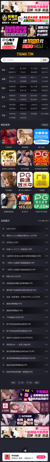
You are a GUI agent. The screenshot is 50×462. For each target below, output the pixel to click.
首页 (13, 383)
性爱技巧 (44, 108)
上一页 (20, 383)
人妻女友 (34, 105)
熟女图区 (34, 99)
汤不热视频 (45, 114)
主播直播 (34, 81)
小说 (3, 106)
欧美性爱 (44, 86)
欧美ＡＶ (34, 77)
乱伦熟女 (34, 90)
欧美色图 (34, 95)
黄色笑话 (34, 108)
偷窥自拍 (12, 95)
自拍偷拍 (23, 77)
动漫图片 (44, 95)
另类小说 (23, 108)
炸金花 (23, 72)
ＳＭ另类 (44, 81)
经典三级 (23, 90)
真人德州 (23, 68)
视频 (3, 79)
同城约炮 (12, 114)
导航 (3, 115)
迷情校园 (12, 108)
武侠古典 (44, 105)
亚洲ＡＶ (12, 77)
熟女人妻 (12, 81)
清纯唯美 (23, 99)
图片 (3, 97)
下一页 (29, 383)
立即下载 (41, 457)
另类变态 (44, 90)
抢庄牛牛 (44, 72)
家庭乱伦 (23, 105)
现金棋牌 (34, 72)
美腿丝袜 (12, 99)
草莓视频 (34, 114)
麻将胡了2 (12, 72)
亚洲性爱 (12, 86)
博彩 (3, 70)
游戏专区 (44, 68)
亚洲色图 (23, 95)
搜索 (44, 60)
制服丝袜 (12, 90)
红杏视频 (12, 117)
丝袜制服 (23, 81)
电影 (3, 88)
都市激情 (12, 105)
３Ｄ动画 (44, 77)
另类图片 (44, 99)
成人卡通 (34, 86)
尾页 (36, 383)
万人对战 (34, 68)
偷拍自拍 (23, 86)
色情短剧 (23, 117)
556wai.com (25, 54)
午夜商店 (23, 114)
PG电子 (12, 68)
